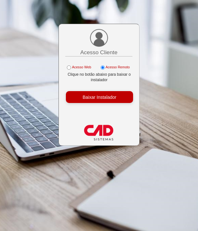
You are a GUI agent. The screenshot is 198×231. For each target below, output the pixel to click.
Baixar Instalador (99, 97)
